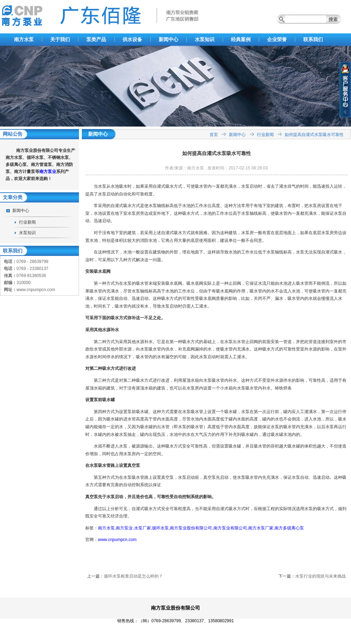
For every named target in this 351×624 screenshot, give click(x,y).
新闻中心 (168, 39)
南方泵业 (47, 171)
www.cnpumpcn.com (117, 539)
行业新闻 (27, 222)
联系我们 (313, 39)
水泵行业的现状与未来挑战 (320, 576)
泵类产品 (96, 39)
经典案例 (241, 39)
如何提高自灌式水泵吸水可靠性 (314, 134)
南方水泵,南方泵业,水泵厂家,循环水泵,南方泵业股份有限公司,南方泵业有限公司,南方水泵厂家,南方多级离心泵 (201, 528)
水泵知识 (204, 39)
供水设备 (132, 39)
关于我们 (60, 39)
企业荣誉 (277, 39)
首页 (214, 134)
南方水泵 (24, 39)
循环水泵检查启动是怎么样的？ (133, 576)
